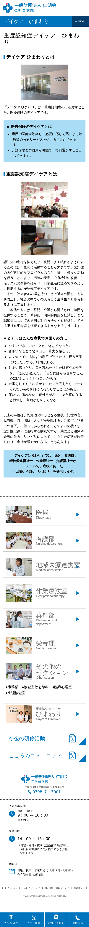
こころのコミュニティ (35, 755)
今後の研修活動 (27, 738)
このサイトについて (31, 888)
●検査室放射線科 (35, 687)
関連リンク (79, 888)
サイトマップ (11, 888)
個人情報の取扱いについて (57, 888)
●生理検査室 (15, 693)
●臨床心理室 (62, 687)
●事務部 (12, 687)
